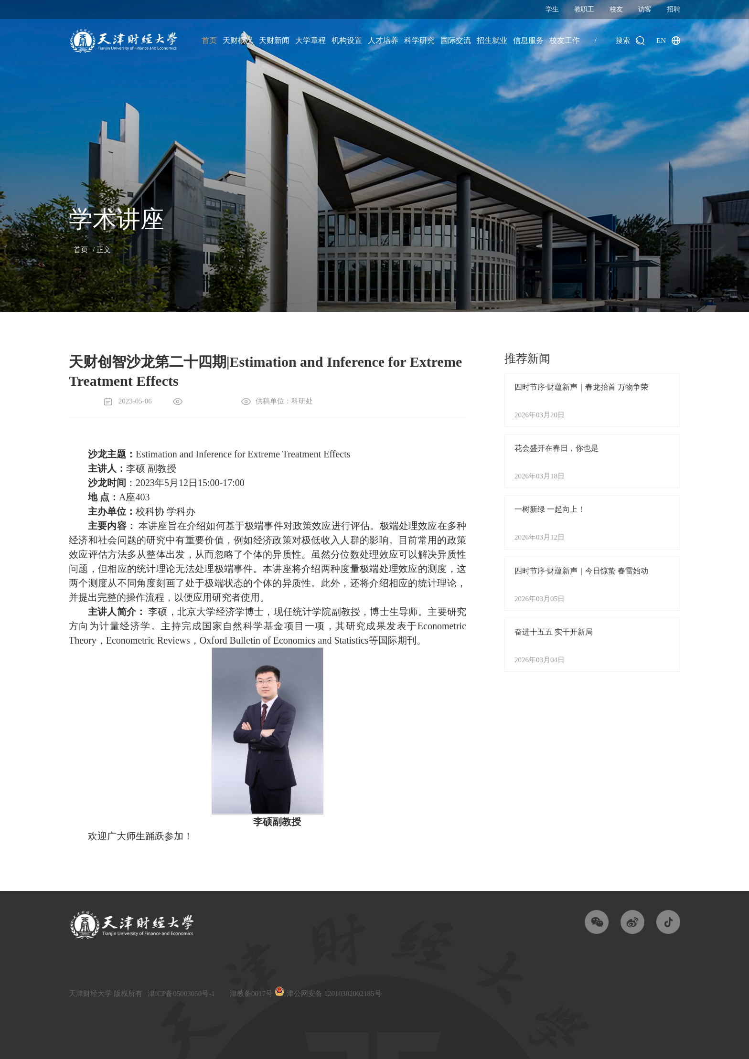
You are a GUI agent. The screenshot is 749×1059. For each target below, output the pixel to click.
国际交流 (455, 40)
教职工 (584, 9)
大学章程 (310, 40)
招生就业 (492, 40)
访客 (645, 9)
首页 (209, 40)
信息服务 (528, 40)
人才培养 (383, 40)
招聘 (673, 9)
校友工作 (564, 40)
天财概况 (238, 40)
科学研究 (419, 40)
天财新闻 (274, 40)
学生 (552, 9)
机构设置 (347, 40)
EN (661, 40)
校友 (616, 9)
